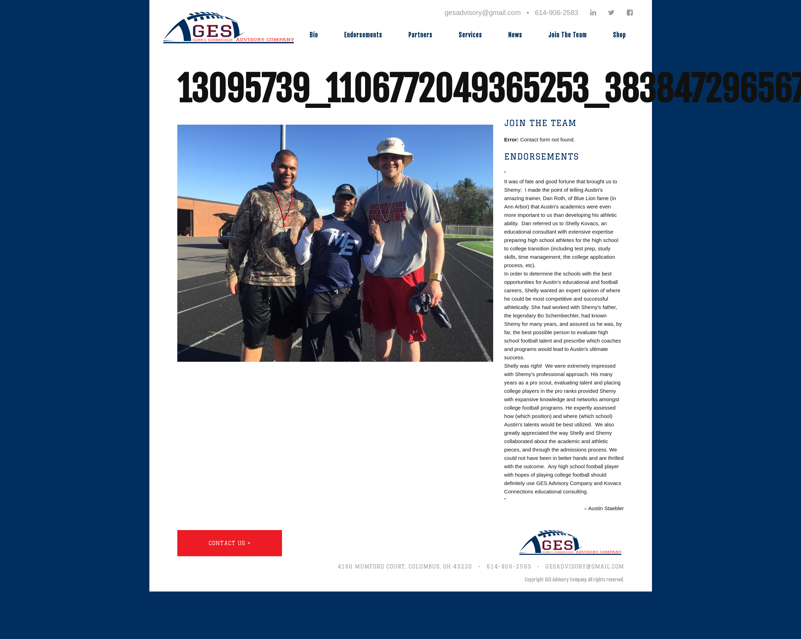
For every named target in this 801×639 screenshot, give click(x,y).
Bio (314, 35)
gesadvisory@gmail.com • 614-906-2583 (511, 12)
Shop (619, 35)
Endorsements (363, 35)
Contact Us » (230, 543)
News (515, 35)
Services (470, 35)
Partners (420, 35)
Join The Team (567, 35)
